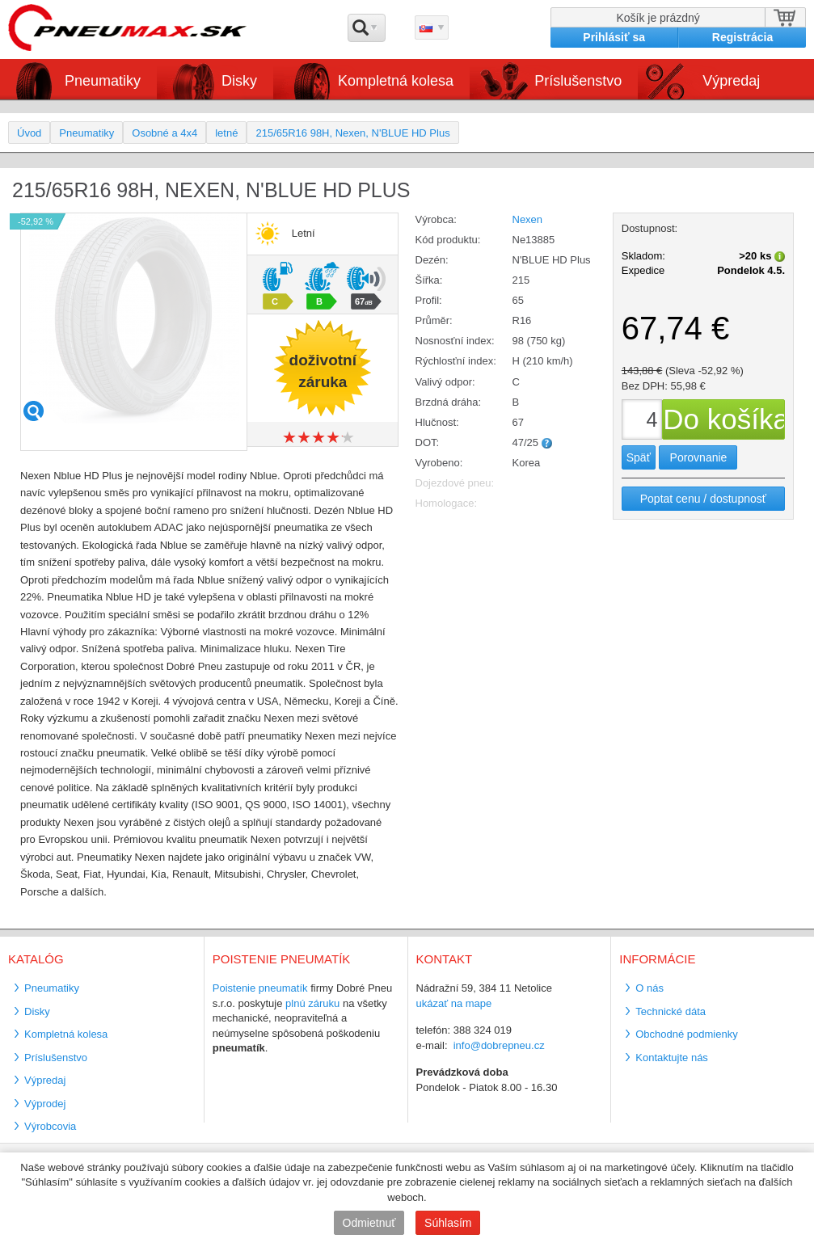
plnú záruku (312, 1003)
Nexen (527, 219)
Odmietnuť (369, 1222)
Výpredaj (731, 81)
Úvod (29, 133)
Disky (239, 81)
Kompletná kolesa (395, 81)
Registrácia (742, 37)
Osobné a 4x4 (164, 133)
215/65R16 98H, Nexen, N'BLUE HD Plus (352, 133)
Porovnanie (699, 457)
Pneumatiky (103, 81)
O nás (649, 988)
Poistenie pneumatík (260, 988)
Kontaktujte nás (671, 1057)
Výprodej (44, 1104)
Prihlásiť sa (614, 37)
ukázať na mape (454, 1003)
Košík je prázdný (658, 17)
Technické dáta (670, 1011)
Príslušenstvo (578, 81)
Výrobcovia (50, 1126)
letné (226, 133)
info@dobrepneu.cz (499, 1045)
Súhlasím (447, 1222)
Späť (638, 457)
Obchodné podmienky (686, 1034)
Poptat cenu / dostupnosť (703, 498)
